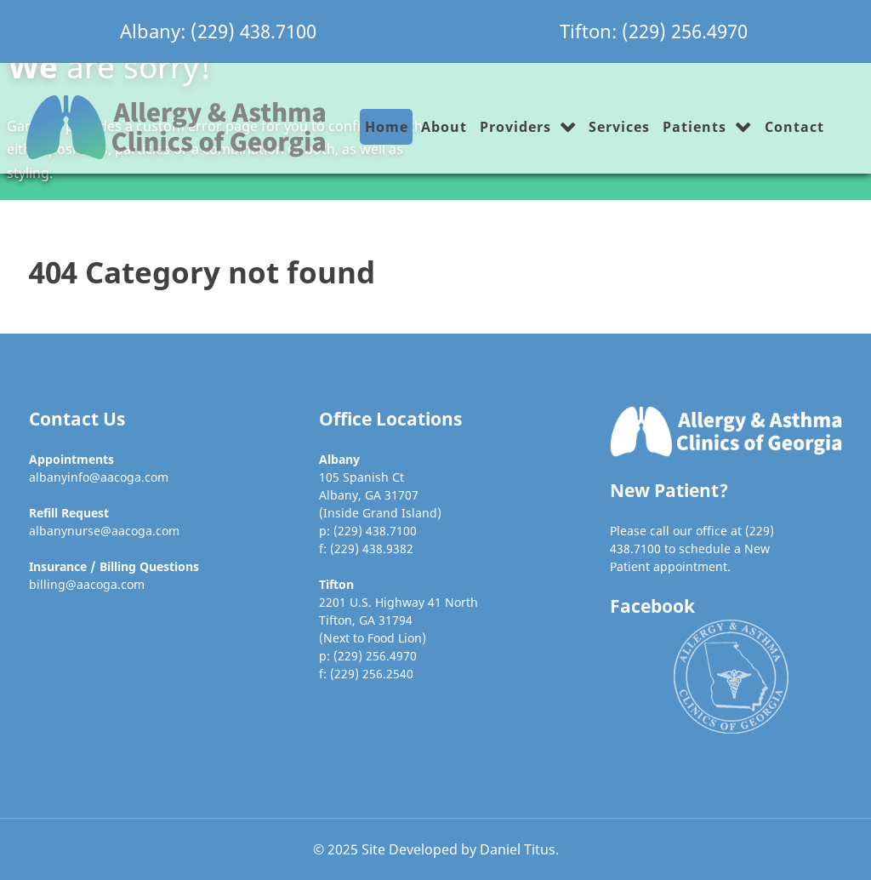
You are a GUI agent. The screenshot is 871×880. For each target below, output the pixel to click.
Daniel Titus (517, 849)
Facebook (652, 606)
